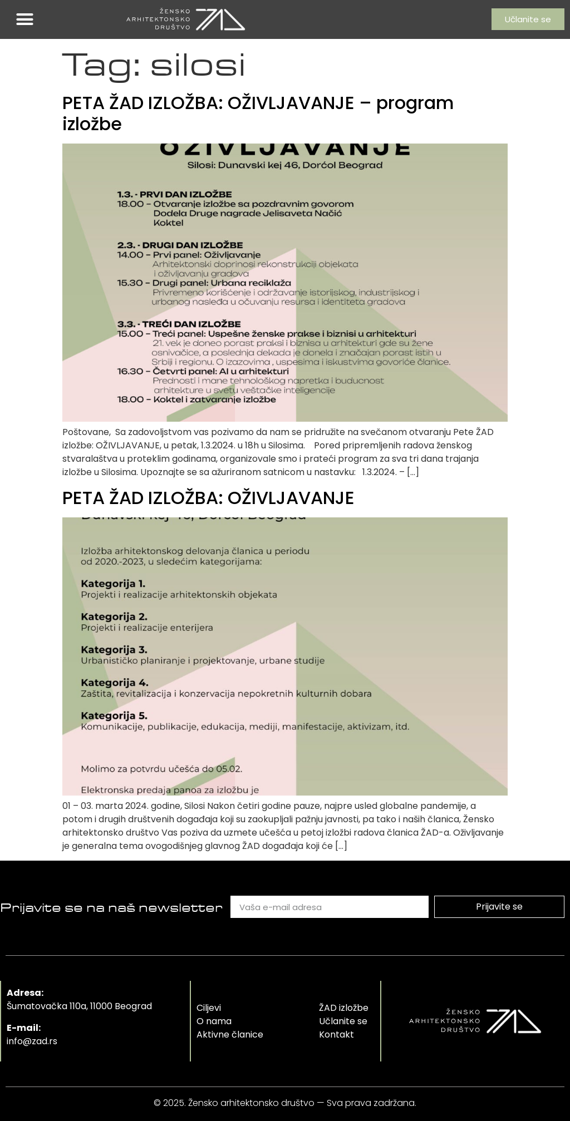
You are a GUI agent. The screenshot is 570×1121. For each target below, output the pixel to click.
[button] (25, 19)
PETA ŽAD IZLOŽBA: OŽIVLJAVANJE (208, 497)
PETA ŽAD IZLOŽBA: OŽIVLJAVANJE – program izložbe (258, 113)
